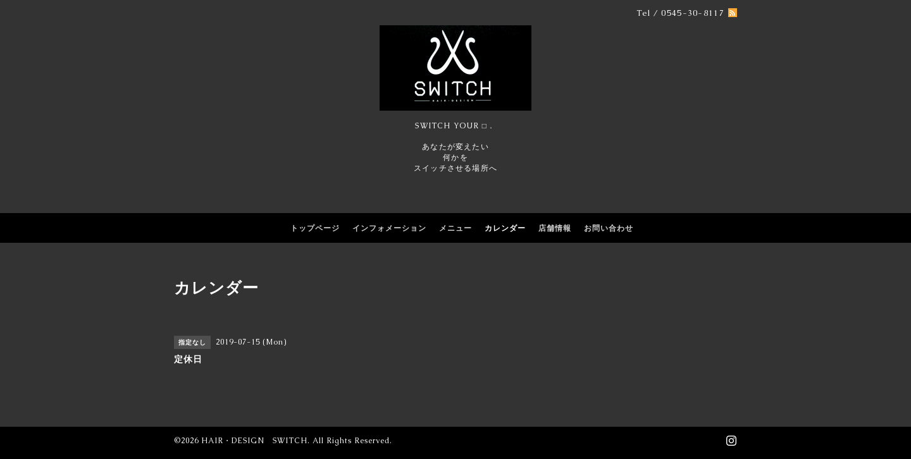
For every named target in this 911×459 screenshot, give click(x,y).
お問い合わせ (608, 228)
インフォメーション (389, 228)
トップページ (315, 228)
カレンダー (505, 228)
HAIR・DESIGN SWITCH (254, 441)
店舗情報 (554, 228)
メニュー (455, 228)
